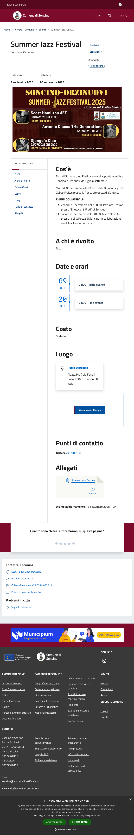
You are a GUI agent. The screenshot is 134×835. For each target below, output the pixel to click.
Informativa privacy (78, 754)
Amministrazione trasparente (77, 740)
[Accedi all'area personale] (120, 4)
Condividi (96, 45)
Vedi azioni (97, 52)
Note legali (74, 760)
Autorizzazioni (75, 721)
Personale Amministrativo (16, 713)
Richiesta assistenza (46, 760)
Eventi (42, 29)
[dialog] (67, 815)
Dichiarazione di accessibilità (76, 768)
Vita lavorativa (43, 695)
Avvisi (104, 695)
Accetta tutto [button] (54, 822)
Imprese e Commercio (46, 701)
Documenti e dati (11, 718)
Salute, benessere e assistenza (78, 713)
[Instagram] (108, 15)
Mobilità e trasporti (45, 713)
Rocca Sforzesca (78, 367)
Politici (5, 707)
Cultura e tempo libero (47, 689)
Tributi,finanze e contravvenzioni (77, 696)
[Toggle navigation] (6, 15)
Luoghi (104, 711)
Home (7, 29)
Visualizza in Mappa (89, 410)
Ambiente (73, 705)
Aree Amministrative (13, 689)
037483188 (74, 453)
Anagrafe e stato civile (47, 683)
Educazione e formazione (81, 678)
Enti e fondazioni (11, 701)
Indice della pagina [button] (23, 163)
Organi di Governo (12, 683)
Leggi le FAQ (41, 754)
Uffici (5, 695)
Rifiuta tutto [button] (80, 822)
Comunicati (107, 689)
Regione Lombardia (15, 4)
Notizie (104, 683)
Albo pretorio (75, 748)
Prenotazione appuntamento (43, 740)
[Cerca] (127, 16)
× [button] (130, 799)
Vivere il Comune (25, 29)
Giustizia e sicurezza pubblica (79, 686)
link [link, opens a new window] (98, 815)
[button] (67, 829)
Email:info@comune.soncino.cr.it (20, 788)
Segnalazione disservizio (48, 748)
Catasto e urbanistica (46, 707)
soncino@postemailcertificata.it (20, 781)
